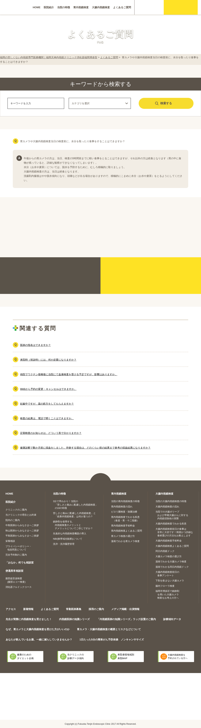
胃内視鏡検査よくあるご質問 (126, 530)
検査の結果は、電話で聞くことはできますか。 (47, 418)
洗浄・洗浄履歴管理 (63, 544)
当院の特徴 (63, 7)
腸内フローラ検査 (165, 586)
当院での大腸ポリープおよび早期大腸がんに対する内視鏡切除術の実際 (172, 515)
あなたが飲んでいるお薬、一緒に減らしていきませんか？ (39, 639)
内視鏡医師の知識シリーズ (74, 619)
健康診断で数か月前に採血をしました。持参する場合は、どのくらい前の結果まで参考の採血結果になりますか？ (85, 447)
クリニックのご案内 (16, 509)
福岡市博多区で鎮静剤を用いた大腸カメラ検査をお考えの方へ (167, 594)
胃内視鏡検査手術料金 (123, 525)
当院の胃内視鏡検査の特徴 (125, 501)
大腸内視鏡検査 (101, 7)
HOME (36, 7)
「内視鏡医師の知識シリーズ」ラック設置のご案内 (126, 619)
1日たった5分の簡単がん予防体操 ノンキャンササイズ (111, 639)
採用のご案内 (96, 609)
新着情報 (28, 609)
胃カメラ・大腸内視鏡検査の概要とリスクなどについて (109, 629)
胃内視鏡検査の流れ (121, 506)
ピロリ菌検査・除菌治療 (124, 511)
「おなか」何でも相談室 (19, 562)
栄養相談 (10, 541)
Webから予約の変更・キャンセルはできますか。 (48, 389)
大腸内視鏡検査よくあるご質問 (172, 546)
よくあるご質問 (122, 7)
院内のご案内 (12, 520)
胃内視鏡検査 (81, 7)
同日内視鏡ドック (165, 551)
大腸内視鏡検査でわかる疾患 (171, 523)
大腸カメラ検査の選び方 (169, 556)
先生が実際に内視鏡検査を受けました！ (29, 619)
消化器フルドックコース (18, 587)
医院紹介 (49, 7)
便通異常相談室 (14, 570)
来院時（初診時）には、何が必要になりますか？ (48, 359)
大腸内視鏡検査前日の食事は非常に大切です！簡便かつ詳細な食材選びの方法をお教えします (174, 532)
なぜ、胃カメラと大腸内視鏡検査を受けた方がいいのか (38, 629)
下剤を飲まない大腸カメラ (170, 580)
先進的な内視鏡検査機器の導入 (69, 533)
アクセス (11, 609)
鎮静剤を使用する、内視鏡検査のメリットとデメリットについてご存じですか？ (73, 525)
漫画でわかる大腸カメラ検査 (171, 561)
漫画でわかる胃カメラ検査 (125, 541)
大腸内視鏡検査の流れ (167, 506)
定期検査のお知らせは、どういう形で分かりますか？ (50, 433)
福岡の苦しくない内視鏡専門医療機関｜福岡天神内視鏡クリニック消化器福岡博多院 (48, 57)
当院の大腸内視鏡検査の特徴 (171, 501)
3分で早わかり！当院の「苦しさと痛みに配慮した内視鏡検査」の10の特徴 (75, 504)
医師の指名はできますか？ (35, 345)
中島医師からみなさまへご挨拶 (22, 525)
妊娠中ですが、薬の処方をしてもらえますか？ (47, 403)
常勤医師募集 (73, 609)
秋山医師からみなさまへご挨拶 (22, 530)
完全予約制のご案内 (16, 554)
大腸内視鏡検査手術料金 (169, 540)
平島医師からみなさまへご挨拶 (22, 535)
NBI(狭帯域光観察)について (67, 538)
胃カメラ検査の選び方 (123, 536)
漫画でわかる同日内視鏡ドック (172, 566)
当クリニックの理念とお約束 (20, 514)
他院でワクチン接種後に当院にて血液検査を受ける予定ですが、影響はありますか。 (68, 374)
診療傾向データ (172, 619)
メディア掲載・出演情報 (125, 609)
